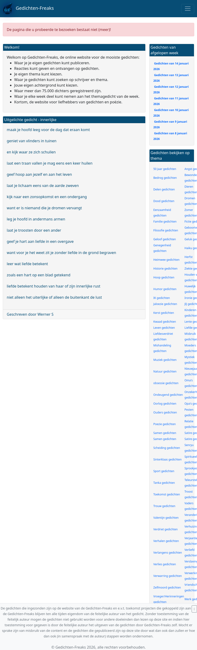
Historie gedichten (165, 269)
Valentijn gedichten (166, 518)
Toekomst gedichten (166, 494)
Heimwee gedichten (166, 260)
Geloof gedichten (164, 239)
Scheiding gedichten (166, 448)
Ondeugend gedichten (168, 395)
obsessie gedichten (166, 383)
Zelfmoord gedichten (167, 587)
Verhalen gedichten (166, 541)
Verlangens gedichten (167, 553)
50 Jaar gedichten (164, 169)
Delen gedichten (164, 189)
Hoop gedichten (163, 277)
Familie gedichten (165, 221)
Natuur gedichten (165, 371)
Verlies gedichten (164, 564)
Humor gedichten (165, 289)
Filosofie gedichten (165, 230)
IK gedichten (161, 298)
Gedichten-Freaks (28, 8)
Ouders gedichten (165, 412)
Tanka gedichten (164, 483)
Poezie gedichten (164, 424)
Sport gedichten (163, 471)
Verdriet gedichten (165, 529)
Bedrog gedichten (165, 178)
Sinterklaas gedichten (167, 459)
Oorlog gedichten (165, 404)
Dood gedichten (163, 201)
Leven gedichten (164, 328)
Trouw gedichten (164, 506)
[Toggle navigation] (187, 8)
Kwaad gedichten (164, 322)
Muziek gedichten (165, 360)
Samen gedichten (164, 433)
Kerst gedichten (163, 313)
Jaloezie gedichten (165, 304)
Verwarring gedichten (167, 576)
